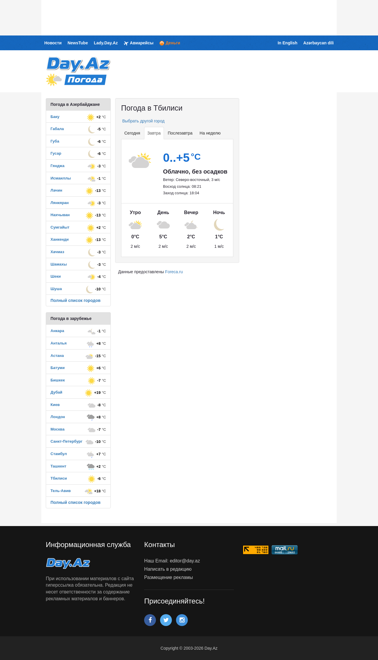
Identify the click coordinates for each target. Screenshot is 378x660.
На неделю (210, 133)
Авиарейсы (139, 43)
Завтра (154, 133)
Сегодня (132, 133)
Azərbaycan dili (318, 43)
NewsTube (78, 43)
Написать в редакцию (167, 569)
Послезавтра (180, 133)
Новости (53, 43)
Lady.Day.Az (106, 43)
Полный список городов (75, 300)
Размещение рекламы (168, 577)
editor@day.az (185, 560)
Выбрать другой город (142, 121)
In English (287, 43)
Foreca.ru (174, 271)
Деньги (169, 43)
